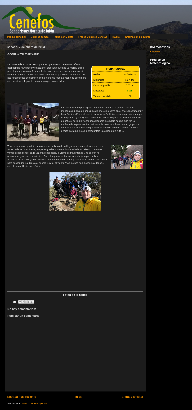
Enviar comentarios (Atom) (34, 403)
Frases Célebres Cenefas (92, 36)
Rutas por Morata (63, 36)
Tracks (116, 36)
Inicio (78, 396)
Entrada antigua (132, 396)
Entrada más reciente (21, 396)
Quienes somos (40, 36)
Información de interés (138, 36)
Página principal (16, 36)
